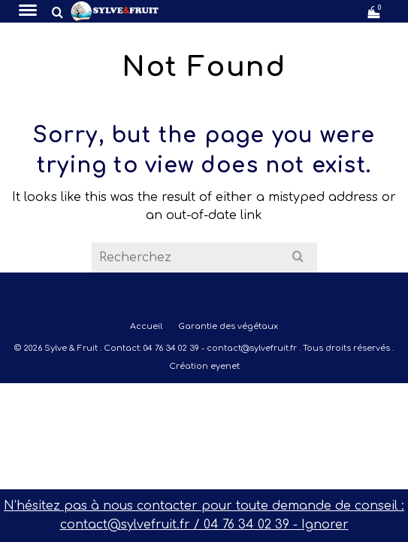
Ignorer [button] (325, 524)
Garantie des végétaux (228, 326)
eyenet (225, 366)
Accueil (146, 326)
